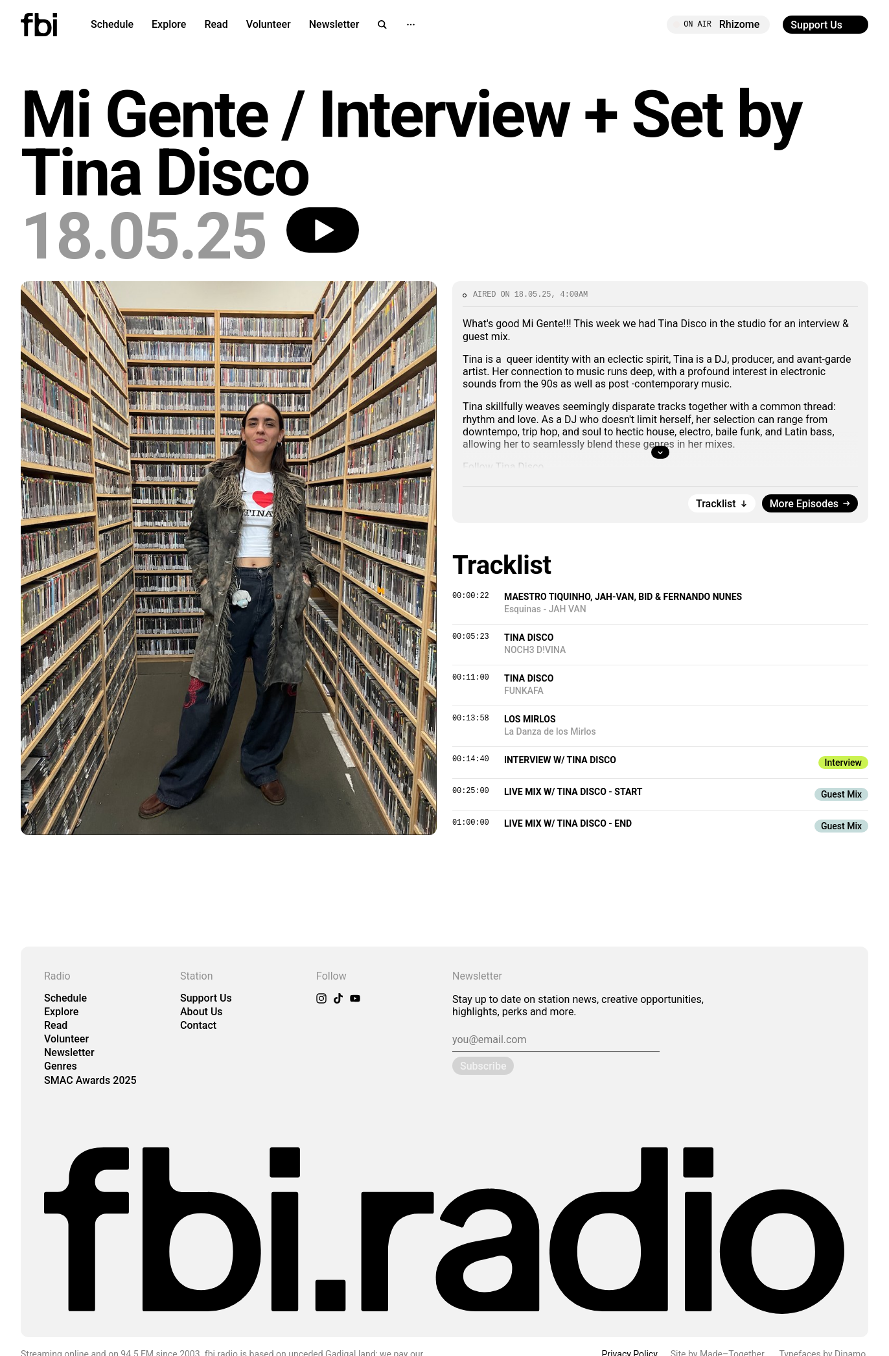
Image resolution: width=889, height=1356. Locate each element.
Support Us (206, 998)
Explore (169, 24)
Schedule (112, 24)
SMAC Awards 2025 (90, 1080)
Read (215, 24)
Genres (60, 1066)
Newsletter (334, 24)
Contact (198, 1025)
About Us (201, 1012)
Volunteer (268, 24)
